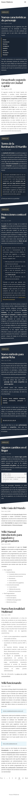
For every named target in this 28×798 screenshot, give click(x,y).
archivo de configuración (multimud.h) (12, 767)
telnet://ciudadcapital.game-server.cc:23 (13, 711)
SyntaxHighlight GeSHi (13, 752)
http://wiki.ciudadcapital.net (10, 743)
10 (15, 778)
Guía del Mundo (18, 514)
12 (23, 778)
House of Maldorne (7, 2)
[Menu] (25, 2)
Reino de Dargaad (17, 525)
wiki (18, 547)
